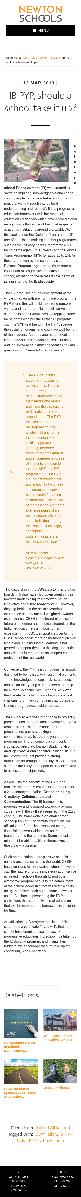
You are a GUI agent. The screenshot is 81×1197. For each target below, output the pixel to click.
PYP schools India (46, 1140)
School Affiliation (51, 1127)
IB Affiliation (45, 1134)
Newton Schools (40, 13)
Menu (43, 30)
